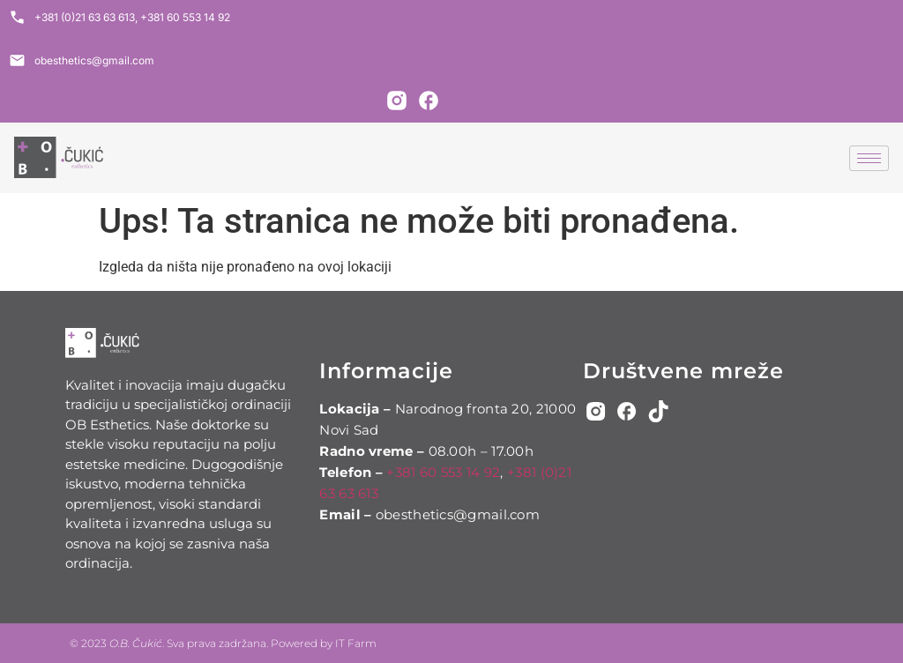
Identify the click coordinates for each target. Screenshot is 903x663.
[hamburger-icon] (869, 158)
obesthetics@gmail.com (458, 514)
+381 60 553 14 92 (443, 472)
